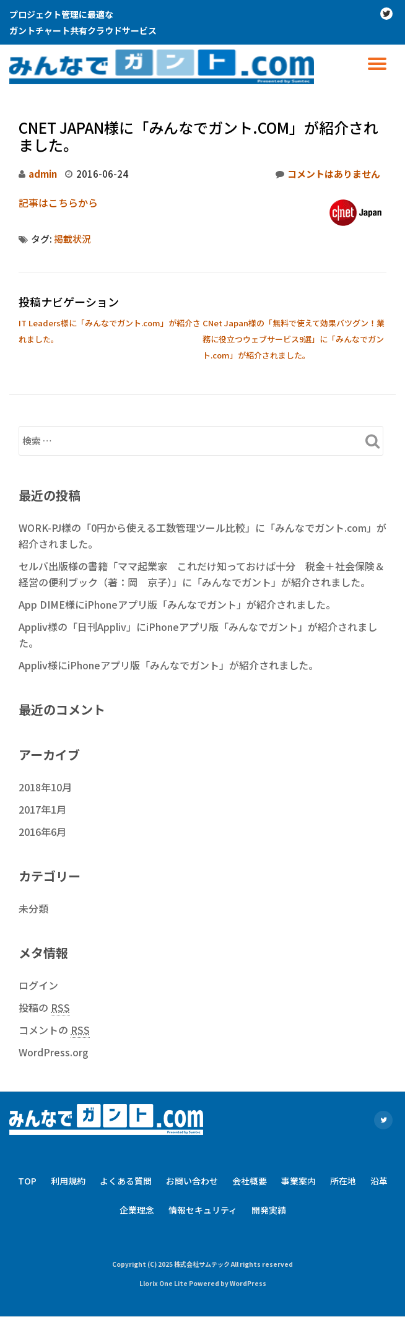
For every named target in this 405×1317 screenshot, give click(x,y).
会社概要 (249, 1181)
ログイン (38, 985)
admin (42, 173)
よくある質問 (126, 1181)
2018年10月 (45, 787)
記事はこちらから (58, 202)
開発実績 (268, 1210)
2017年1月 (42, 809)
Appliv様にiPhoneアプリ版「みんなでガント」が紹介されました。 (168, 665)
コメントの (54, 1030)
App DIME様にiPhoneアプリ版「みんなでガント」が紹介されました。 (177, 604)
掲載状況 (72, 238)
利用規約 (68, 1181)
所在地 (343, 1181)
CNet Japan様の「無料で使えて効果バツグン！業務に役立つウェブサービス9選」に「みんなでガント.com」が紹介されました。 (293, 339)
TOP (27, 1181)
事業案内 (298, 1181)
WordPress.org (54, 1052)
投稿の (44, 1007)
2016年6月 (42, 831)
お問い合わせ (192, 1181)
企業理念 (137, 1210)
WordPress (248, 1283)
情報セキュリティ (202, 1210)
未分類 (33, 908)
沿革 (379, 1181)
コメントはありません (328, 174)
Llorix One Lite (164, 1283)
